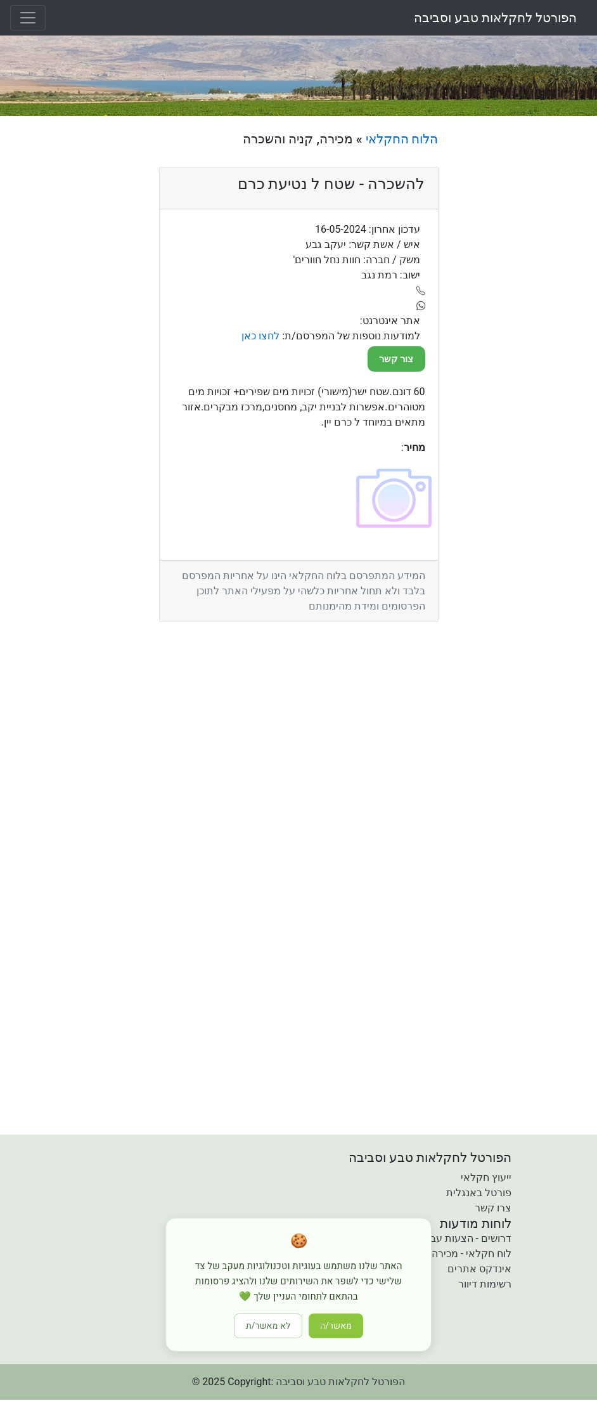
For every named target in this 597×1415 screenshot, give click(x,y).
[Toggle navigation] (28, 17)
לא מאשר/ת (268, 1326)
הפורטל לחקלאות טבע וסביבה (495, 17)
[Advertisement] (522, 321)
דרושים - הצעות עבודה (463, 1238)
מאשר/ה (336, 1326)
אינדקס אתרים (479, 1269)
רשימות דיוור (484, 1284)
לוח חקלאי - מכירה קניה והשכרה (442, 1254)
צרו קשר (493, 1208)
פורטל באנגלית (478, 1193)
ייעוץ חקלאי (486, 1177)
